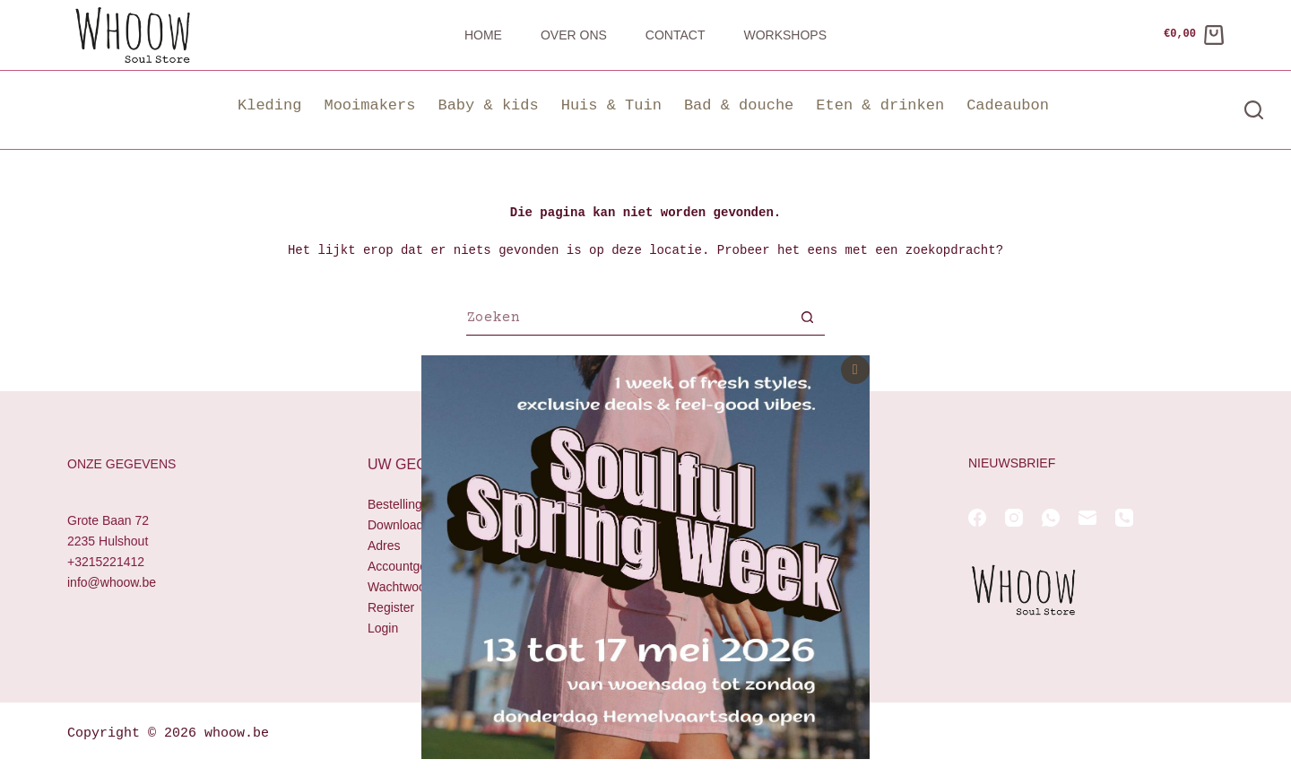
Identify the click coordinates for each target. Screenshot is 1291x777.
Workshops (785, 35)
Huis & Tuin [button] (611, 105)
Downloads (398, 525)
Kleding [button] (269, 105)
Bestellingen (402, 504)
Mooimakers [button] (369, 105)
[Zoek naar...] (627, 319)
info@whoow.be (111, 583)
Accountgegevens (417, 566)
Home (483, 35)
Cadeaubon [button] (1007, 105)
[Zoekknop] (807, 319)
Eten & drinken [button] (880, 105)
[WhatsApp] (1051, 518)
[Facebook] (977, 518)
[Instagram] (1014, 518)
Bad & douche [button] (738, 105)
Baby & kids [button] (488, 105)
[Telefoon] (1124, 518)
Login (383, 629)
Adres (384, 545)
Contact (676, 35)
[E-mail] (1087, 518)
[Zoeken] (1253, 109)
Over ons (574, 35)
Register (391, 608)
